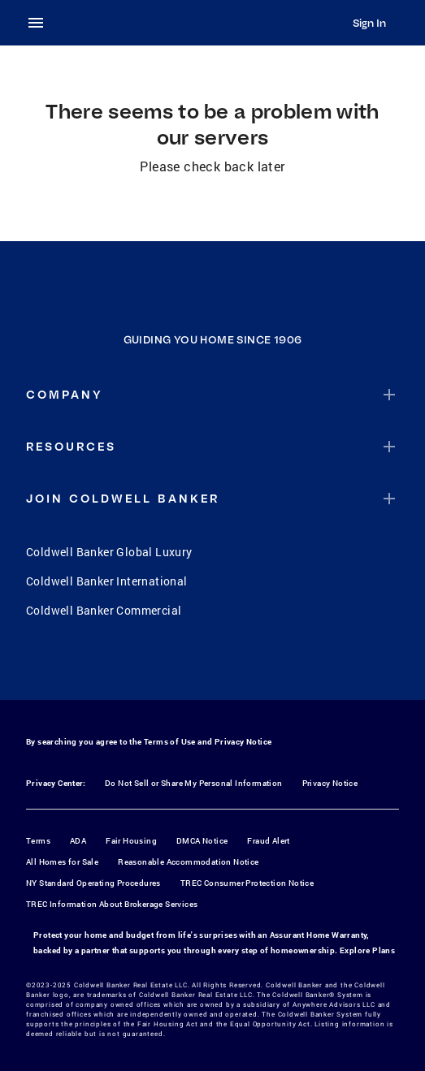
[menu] (40, 22)
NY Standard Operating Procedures (93, 883)
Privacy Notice (243, 741)
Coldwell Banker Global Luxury (109, 551)
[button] (212, 394)
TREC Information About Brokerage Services (111, 904)
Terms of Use (170, 741)
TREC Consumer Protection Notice (247, 883)
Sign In (369, 22)
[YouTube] (234, 665)
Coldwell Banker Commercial (103, 610)
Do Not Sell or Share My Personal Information (194, 783)
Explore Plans (367, 950)
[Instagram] (191, 665)
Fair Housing (131, 841)
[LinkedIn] (276, 665)
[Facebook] (149, 665)
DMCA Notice (202, 841)
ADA (78, 841)
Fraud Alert (268, 841)
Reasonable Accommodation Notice (188, 862)
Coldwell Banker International (107, 581)
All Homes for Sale (62, 862)
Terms (38, 841)
